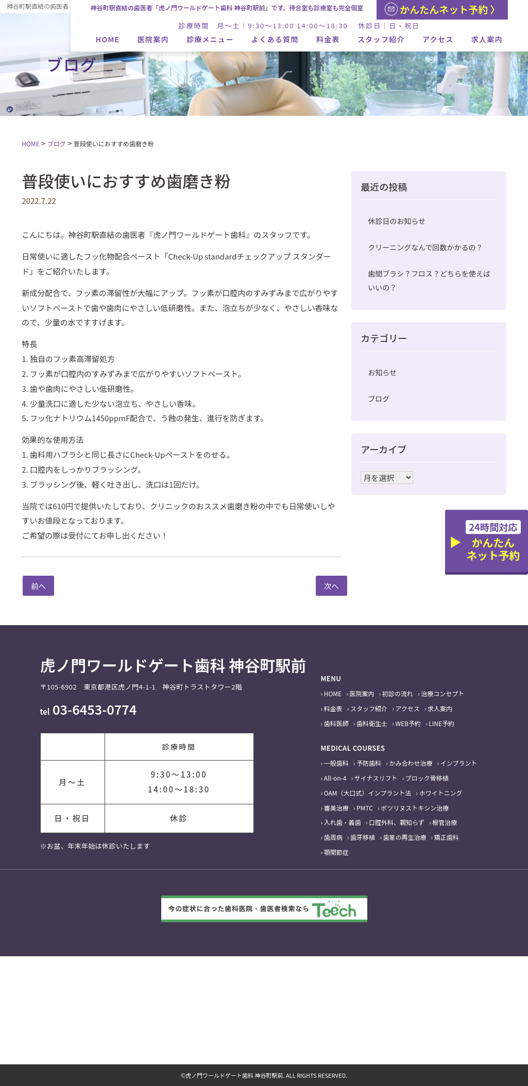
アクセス (438, 39)
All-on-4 (335, 777)
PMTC (364, 807)
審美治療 (336, 807)
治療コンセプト (442, 693)
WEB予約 (408, 723)
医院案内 (153, 39)
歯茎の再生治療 (404, 837)
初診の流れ (397, 693)
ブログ (378, 398)
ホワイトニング (440, 792)
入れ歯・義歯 (342, 822)
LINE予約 (441, 723)
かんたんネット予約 (493, 541)
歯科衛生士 (371, 723)
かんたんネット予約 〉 (442, 9)
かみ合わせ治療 (410, 763)
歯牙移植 (362, 837)
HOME (108, 39)
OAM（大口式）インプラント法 (367, 792)
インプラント (459, 763)
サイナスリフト (376, 777)
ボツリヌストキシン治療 (415, 807)
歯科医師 (336, 723)
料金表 (328, 39)
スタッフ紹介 (381, 39)
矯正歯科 (446, 837)
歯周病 (333, 837)
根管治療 (444, 822)
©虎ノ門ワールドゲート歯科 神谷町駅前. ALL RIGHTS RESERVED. (264, 1075)
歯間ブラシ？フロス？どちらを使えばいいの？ (429, 280)
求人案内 (487, 39)
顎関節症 (336, 852)
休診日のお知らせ (396, 221)
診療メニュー (210, 39)
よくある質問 (275, 39)
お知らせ (382, 372)
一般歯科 (336, 763)
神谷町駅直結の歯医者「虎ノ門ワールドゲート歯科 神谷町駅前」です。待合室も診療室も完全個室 (227, 7)
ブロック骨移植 (427, 777)
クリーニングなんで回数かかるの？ (425, 247)
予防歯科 (368, 763)
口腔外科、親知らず (396, 822)
